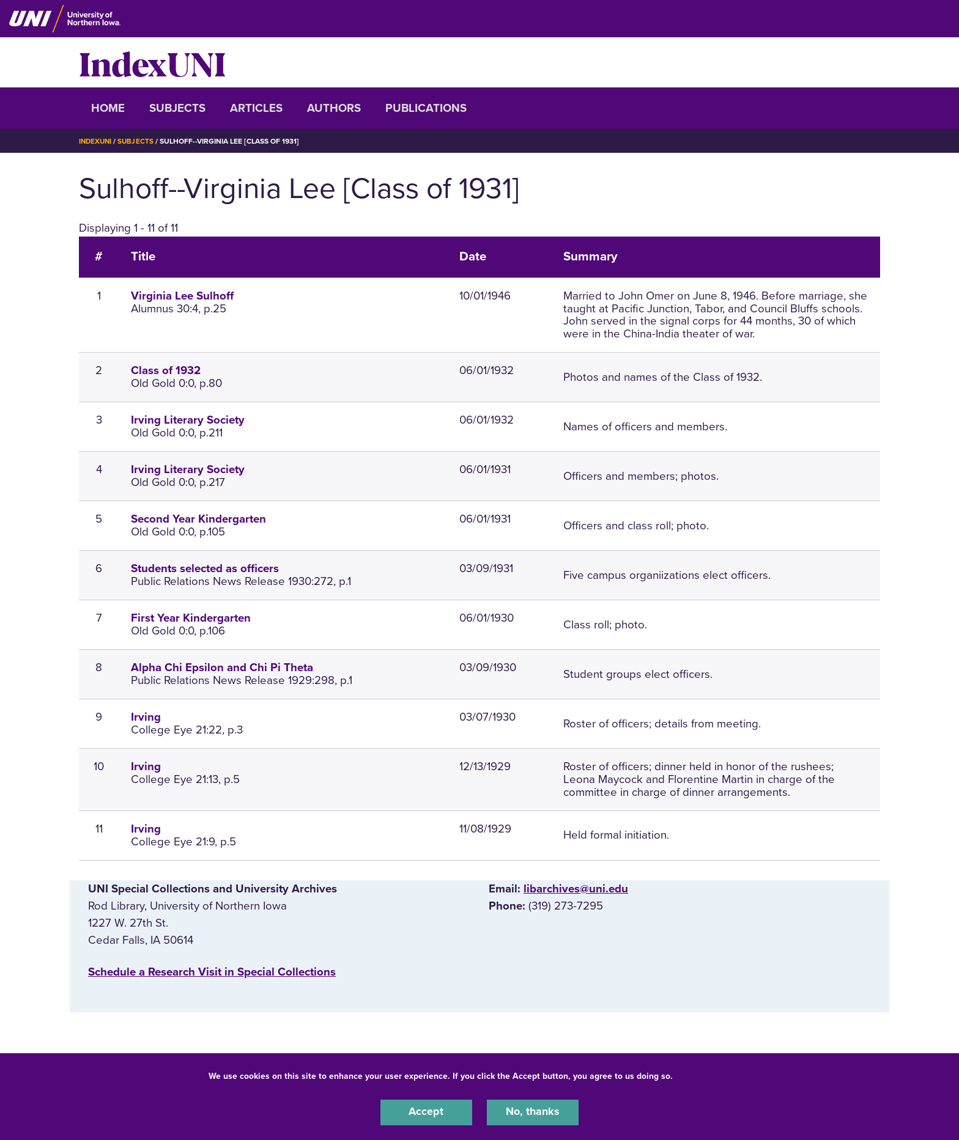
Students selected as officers (205, 568)
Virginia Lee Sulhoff (182, 296)
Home (108, 108)
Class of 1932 (166, 370)
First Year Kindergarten (191, 618)
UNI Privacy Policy (714, 1075)
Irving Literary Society (188, 420)
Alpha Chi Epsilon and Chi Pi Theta (222, 667)
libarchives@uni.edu (576, 888)
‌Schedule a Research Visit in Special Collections (212, 972)
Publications (426, 108)
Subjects (177, 108)
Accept (426, 1112)
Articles (256, 108)
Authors (334, 108)
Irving (146, 717)
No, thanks (533, 1112)
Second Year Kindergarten (198, 519)
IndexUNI (152, 62)
